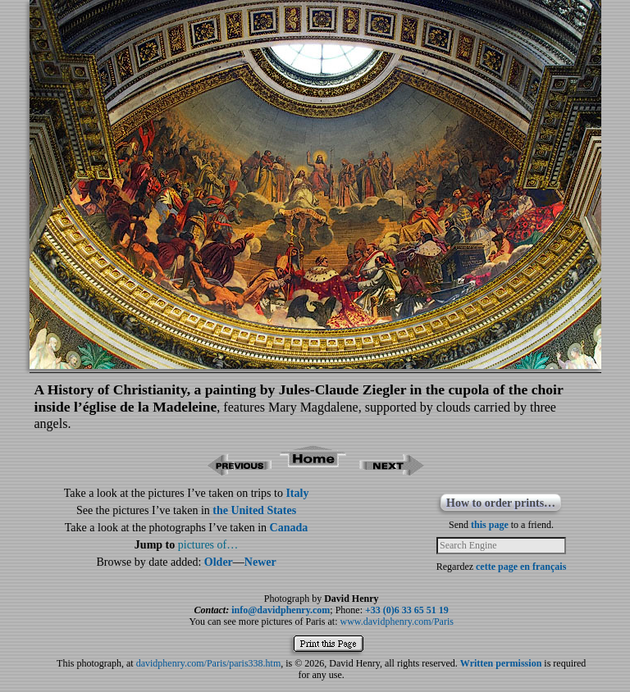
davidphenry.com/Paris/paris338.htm (208, 663)
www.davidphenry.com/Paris (397, 621)
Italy (296, 493)
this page (490, 524)
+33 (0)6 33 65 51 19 (407, 610)
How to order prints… (500, 503)
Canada (289, 527)
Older (218, 562)
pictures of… (208, 545)
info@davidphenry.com (280, 610)
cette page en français (521, 566)
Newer (260, 562)
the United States (254, 510)
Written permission (500, 663)
